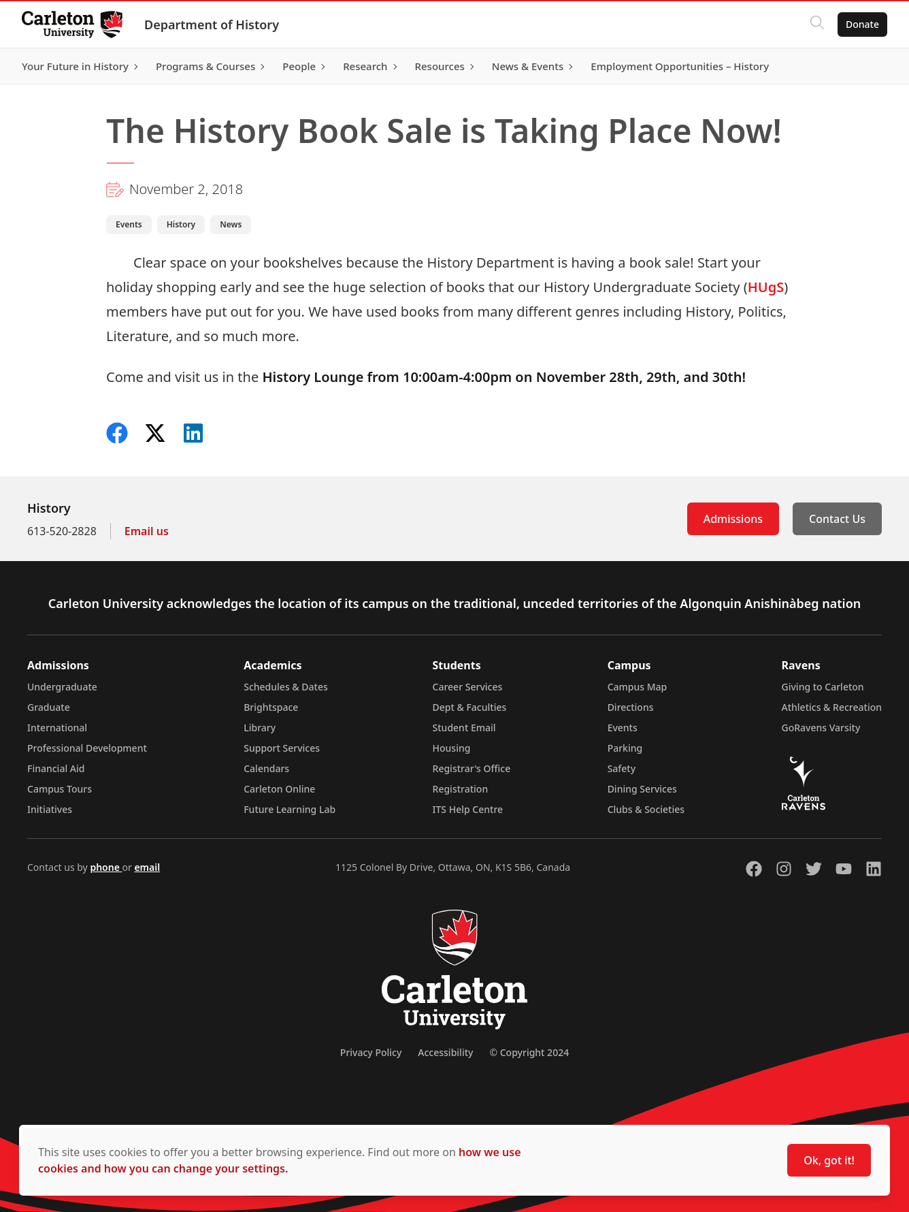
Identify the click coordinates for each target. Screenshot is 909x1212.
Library (260, 727)
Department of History (211, 24)
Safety (622, 768)
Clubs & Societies (646, 809)
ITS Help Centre (468, 809)
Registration (461, 788)
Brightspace (271, 707)
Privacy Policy (370, 1052)
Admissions (733, 518)
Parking (625, 747)
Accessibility (445, 1052)
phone (106, 867)
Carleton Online (279, 788)
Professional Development (87, 747)
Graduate (48, 707)
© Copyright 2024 (529, 1052)
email (147, 867)
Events (623, 727)
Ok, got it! (829, 1160)
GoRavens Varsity (821, 727)
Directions (631, 707)
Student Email (464, 727)
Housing (452, 747)
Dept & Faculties (470, 707)
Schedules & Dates (286, 686)
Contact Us (837, 518)
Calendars (266, 768)
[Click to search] (817, 24)
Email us (147, 531)
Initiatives (49, 809)
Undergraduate (62, 686)
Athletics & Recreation (832, 707)
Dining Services (642, 788)
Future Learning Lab (289, 809)
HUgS (766, 287)
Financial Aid (55, 768)
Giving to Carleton (823, 686)
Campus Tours (59, 788)
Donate (862, 24)
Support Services (282, 747)
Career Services (468, 686)
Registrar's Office (472, 768)
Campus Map (637, 686)
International (57, 727)
